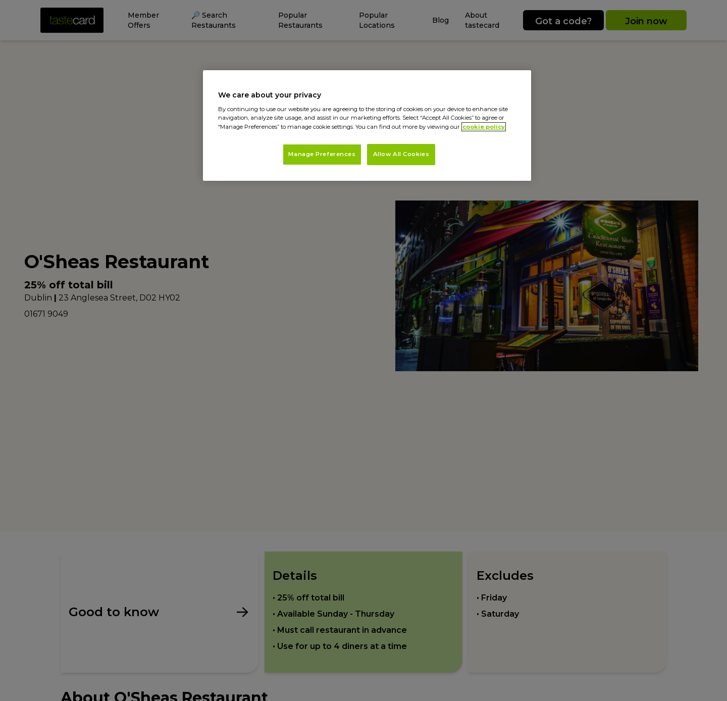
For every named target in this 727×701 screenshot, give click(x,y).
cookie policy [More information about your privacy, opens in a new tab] (483, 126)
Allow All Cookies (401, 154)
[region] (367, 125)
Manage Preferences (321, 154)
